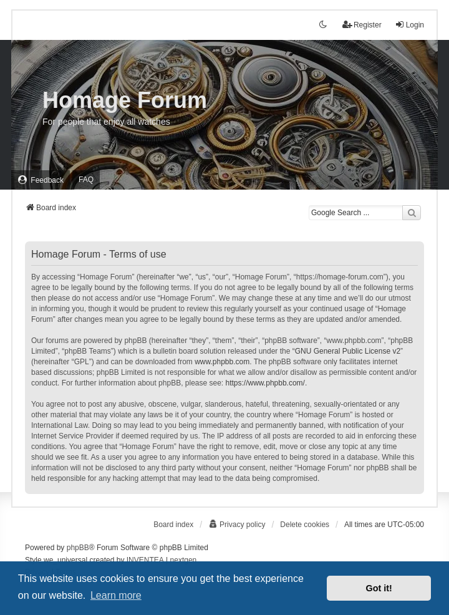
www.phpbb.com (222, 361)
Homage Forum (124, 100)
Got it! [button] (379, 588)
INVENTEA (145, 560)
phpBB (78, 547)
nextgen (183, 560)
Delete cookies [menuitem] (304, 524)
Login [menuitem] (409, 24)
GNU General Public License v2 (347, 351)
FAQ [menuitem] (86, 179)
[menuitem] (40, 180)
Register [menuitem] (362, 24)
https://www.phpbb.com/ (265, 383)
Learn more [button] (116, 595)
